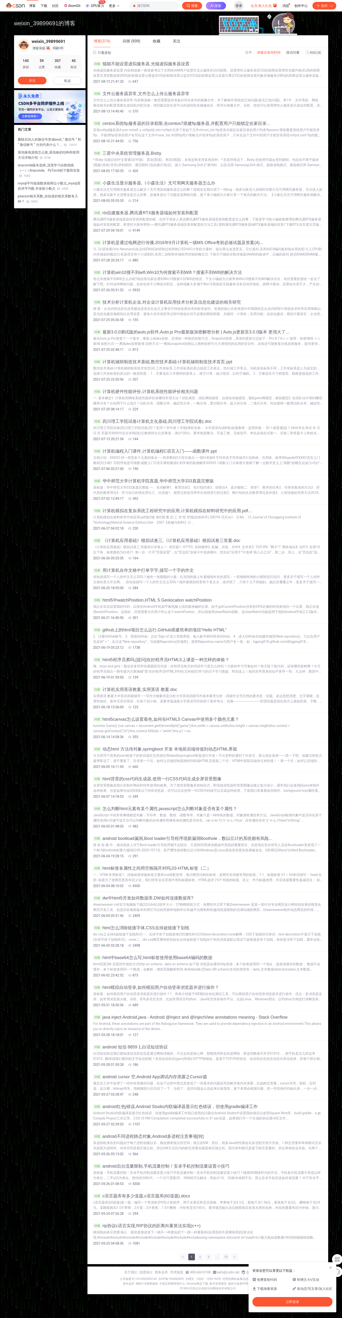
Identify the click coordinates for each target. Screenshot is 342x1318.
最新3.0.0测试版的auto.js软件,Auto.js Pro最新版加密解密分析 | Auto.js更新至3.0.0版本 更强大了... (191, 332)
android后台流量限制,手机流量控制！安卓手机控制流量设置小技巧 (161, 1166)
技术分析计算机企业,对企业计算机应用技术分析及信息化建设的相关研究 (167, 302)
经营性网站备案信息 (235, 1279)
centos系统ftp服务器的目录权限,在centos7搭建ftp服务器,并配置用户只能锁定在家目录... (181, 123)
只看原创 (102, 53)
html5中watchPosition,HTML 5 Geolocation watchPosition (152, 600)
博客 (32, 6)
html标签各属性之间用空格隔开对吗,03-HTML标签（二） (152, 868)
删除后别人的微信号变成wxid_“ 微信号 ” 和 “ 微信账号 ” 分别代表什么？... (49, 142)
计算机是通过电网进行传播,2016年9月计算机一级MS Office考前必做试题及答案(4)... (178, 242)
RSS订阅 (314, 52)
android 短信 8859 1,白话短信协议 (130, 1047)
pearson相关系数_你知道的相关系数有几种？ (48, 198)
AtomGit (71, 5)
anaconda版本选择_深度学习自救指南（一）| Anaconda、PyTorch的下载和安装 (49, 170)
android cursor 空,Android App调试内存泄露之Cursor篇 (150, 1076)
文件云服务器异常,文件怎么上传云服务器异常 (141, 93)
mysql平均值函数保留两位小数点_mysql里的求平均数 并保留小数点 (49, 185)
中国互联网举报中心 (172, 1283)
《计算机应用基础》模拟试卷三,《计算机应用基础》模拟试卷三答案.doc (166, 540)
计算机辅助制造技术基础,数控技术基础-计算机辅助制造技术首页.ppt (162, 361)
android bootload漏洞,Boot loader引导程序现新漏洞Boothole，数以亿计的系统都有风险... (182, 838)
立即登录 (292, 1302)
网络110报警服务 (147, 1283)
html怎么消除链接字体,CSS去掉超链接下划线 (141, 927)
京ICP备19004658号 (171, 1279)
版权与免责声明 (238, 1283)
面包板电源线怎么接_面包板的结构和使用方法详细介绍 (48, 154)
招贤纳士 (146, 1272)
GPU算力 (95, 4)
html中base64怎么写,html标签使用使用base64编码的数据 (152, 957)
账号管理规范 (218, 1283)
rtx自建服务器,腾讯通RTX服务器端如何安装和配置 (146, 212)
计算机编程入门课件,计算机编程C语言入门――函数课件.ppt (155, 451)
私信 (67, 81)
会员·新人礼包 (264, 5)
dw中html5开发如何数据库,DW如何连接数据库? (143, 898)
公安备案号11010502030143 (138, 1279)
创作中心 (301, 6)
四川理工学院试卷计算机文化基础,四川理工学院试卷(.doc (152, 421)
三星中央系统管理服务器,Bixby (127, 153)
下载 (44, 6)
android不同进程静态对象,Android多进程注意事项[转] (148, 1136)
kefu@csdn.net (228, 1272)
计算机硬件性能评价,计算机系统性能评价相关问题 (145, 391)
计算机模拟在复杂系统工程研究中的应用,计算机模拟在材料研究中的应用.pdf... (172, 510)
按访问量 (293, 52)
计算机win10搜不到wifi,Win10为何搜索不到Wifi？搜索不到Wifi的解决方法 (167, 272)
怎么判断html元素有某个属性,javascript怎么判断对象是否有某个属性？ (165, 808)
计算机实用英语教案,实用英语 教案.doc (135, 689)
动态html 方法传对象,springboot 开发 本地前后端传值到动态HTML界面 (165, 749)
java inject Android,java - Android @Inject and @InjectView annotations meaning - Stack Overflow (190, 1017)
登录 (238, 6)
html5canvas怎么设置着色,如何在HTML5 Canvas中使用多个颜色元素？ (166, 719)
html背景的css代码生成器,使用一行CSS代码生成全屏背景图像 (157, 778)
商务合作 (161, 1272)
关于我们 (131, 1272)
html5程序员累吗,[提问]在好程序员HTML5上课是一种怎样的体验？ (161, 659)
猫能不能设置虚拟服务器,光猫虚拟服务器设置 (141, 63)
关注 (32, 80)
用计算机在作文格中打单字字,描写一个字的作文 (143, 570)
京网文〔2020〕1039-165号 (203, 1279)
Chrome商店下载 (197, 1283)
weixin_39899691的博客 (45, 23)
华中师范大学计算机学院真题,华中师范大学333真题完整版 (153, 481)
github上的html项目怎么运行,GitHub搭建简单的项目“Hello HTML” (160, 630)
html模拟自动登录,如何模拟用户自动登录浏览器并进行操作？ (156, 987)
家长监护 (128, 1283)
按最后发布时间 (269, 52)
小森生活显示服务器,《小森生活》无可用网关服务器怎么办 (154, 183)
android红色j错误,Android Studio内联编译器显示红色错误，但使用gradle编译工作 (175, 1106)
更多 (114, 6)
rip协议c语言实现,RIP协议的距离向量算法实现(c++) (147, 1225)
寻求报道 (176, 1272)
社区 (55, 6)
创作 (324, 6)
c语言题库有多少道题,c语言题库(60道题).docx (141, 1196)
